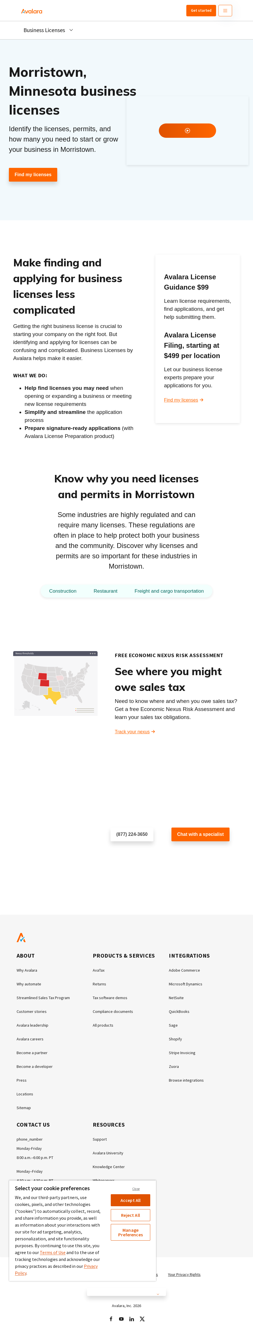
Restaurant (105, 591)
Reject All (130, 1215)
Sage (173, 1025)
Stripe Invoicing (182, 1052)
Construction (62, 591)
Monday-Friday (29, 1148)
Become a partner (32, 1052)
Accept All (130, 1200)
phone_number (30, 1139)
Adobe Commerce (184, 970)
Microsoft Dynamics (185, 984)
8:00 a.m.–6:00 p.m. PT (35, 1157)
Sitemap (24, 1107)
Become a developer (35, 1066)
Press (22, 1080)
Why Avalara (27, 970)
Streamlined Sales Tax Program (43, 997)
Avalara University (108, 1153)
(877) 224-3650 (131, 834)
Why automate (29, 984)
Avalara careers (30, 1039)
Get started (201, 10)
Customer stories (32, 1011)
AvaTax (98, 970)
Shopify (175, 1039)
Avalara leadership (32, 1025)
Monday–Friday (30, 1171)
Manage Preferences (130, 1232)
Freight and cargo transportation (169, 591)
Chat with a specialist (200, 834)
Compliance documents (113, 1011)
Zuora (174, 1066)
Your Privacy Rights (184, 1274)
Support (100, 1139)
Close (136, 1189)
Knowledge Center (109, 1166)
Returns (99, 984)
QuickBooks (179, 1011)
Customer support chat (194, 852)
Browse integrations (186, 1080)
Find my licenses (33, 174)
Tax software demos (110, 997)
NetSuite (176, 997)
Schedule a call (126, 852)
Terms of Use (53, 1252)
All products (103, 1025)
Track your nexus (132, 731)
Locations (25, 1094)
